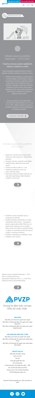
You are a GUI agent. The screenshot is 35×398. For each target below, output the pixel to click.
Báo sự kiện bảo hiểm (27, 1)
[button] (28, 5)
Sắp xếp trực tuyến (13, 1)
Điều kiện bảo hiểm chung (17, 354)
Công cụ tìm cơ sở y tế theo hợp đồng (17, 370)
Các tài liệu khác (17, 363)
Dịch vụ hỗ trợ (17, 356)
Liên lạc (17, 358)
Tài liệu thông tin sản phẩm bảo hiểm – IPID (17, 365)
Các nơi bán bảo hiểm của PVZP (17, 367)
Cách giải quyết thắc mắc (17, 360)
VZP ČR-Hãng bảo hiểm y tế (17, 372)
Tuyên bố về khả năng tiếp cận (12, 380)
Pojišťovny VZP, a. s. (16, 279)
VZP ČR (27, 279)
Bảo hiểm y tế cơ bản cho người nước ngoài (17, 319)
